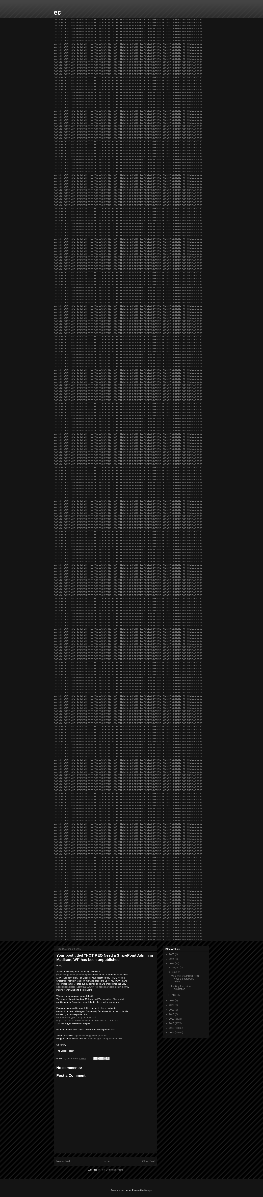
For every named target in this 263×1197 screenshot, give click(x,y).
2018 (172, 1014)
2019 (172, 1009)
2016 (172, 1023)
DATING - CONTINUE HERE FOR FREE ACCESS (78, 19)
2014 (172, 1032)
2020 (172, 1005)
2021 (172, 1000)
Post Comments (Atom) (112, 1170)
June (174, 972)
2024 (172, 959)
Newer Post (63, 1161)
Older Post (148, 1161)
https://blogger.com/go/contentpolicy (74, 974)
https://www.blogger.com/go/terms (90, 1035)
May (174, 994)
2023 (172, 963)
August (176, 967)
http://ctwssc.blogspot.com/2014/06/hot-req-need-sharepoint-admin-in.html (92, 987)
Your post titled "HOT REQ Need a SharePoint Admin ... (185, 979)
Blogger (148, 1190)
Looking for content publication (181, 987)
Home (106, 1161)
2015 (172, 1028)
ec (57, 12)
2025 (172, 954)
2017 (172, 1018)
